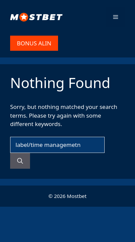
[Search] (20, 161)
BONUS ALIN (34, 43)
